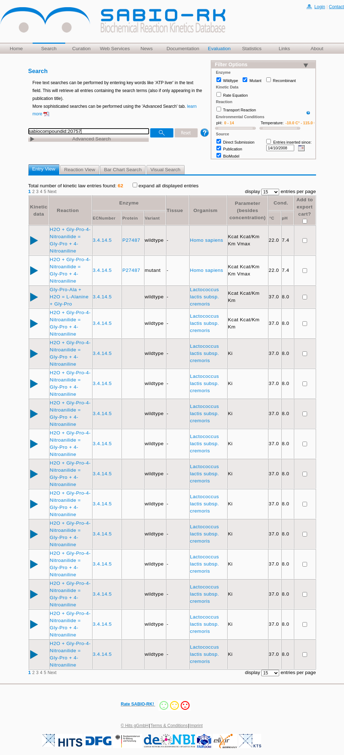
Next (52, 191)
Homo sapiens (207, 240)
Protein (130, 218)
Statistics (251, 48)
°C (271, 218)
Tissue (175, 210)
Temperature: (272, 123)
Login (319, 6)
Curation (81, 48)
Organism (206, 210)
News (146, 48)
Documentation (183, 48)
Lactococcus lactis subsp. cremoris (204, 297)
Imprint (196, 725)
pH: (219, 123)
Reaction (68, 210)
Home (16, 48)
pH (285, 218)
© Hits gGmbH (135, 725)
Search (49, 48)
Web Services (115, 48)
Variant (152, 218)
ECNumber (104, 218)
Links (284, 48)
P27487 (132, 240)
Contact (336, 6)
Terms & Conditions (169, 725)
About (317, 48)
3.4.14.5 (103, 240)
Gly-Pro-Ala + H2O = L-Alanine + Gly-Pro (69, 297)
